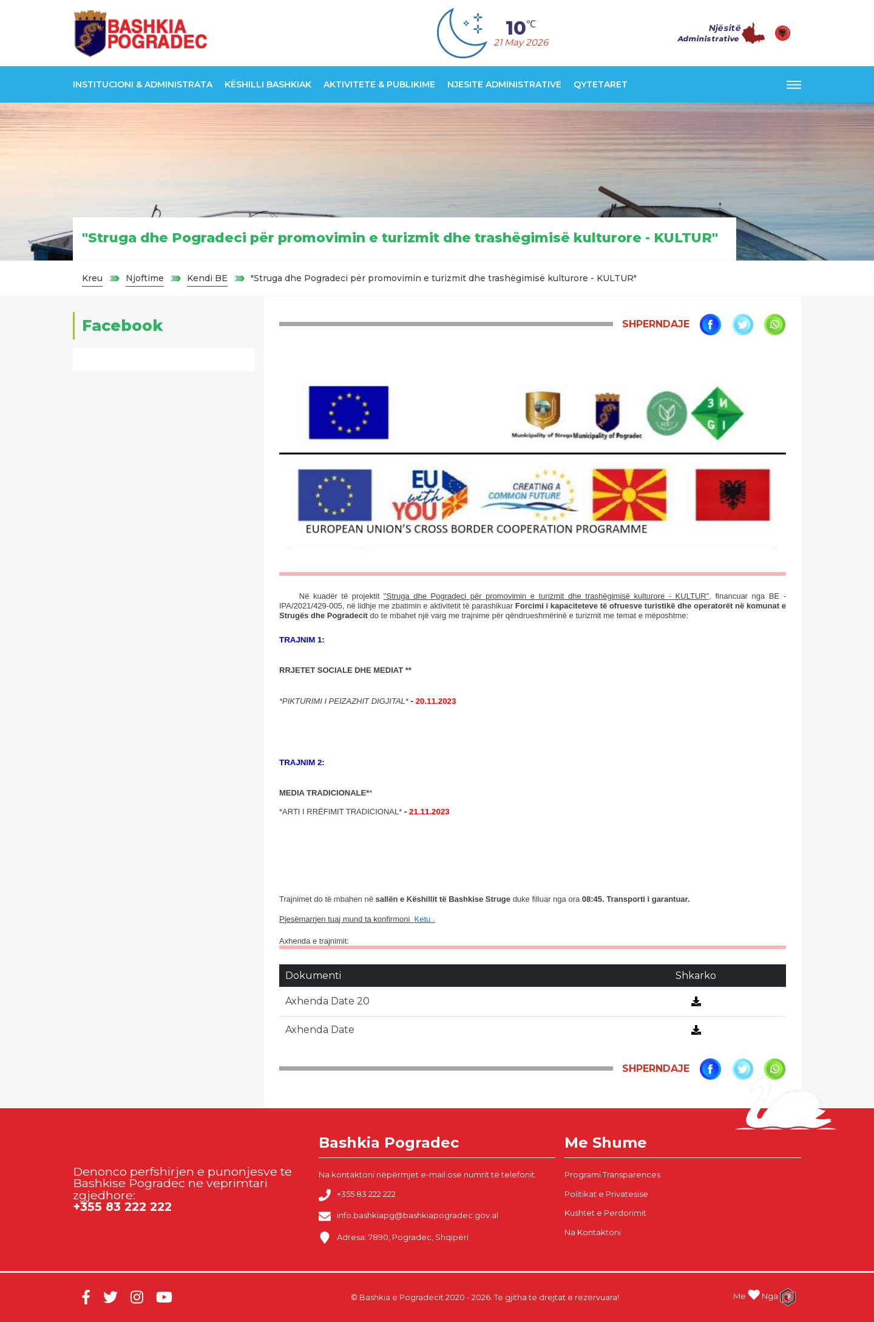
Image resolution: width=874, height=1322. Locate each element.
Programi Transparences (612, 1174)
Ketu (423, 919)
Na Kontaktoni (592, 1232)
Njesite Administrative (504, 84)
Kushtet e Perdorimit (605, 1213)
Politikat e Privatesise (606, 1194)
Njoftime (145, 278)
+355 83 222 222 (357, 1195)
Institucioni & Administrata (142, 84)
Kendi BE (207, 278)
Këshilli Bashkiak (268, 84)
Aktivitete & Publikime (379, 84)
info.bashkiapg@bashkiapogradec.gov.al (408, 1216)
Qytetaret (601, 84)
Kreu (92, 278)
